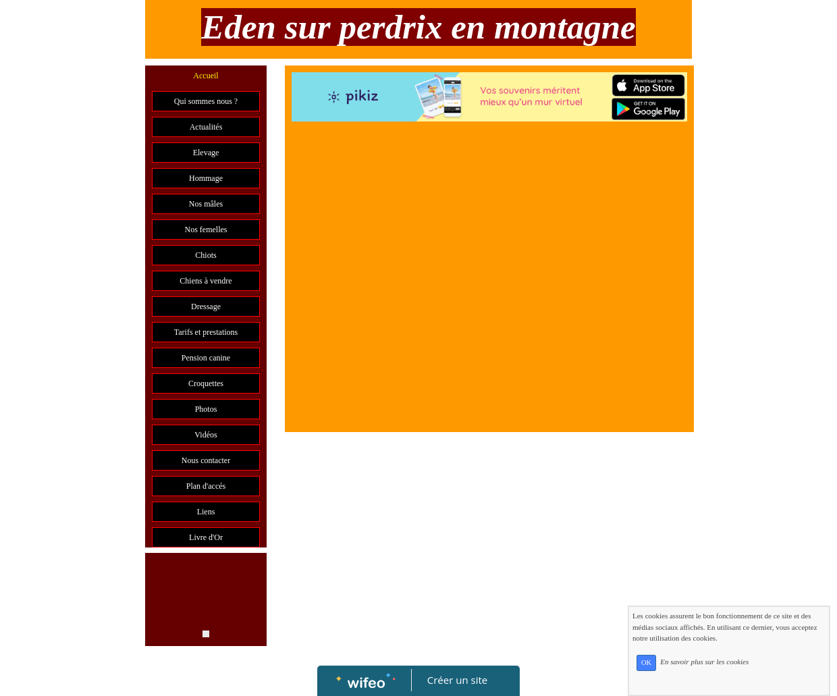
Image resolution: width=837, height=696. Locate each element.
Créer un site (457, 680)
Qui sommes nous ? (206, 101)
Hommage (206, 178)
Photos (206, 409)
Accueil (205, 75)
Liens (206, 511)
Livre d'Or (206, 537)
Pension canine (206, 358)
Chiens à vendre (206, 281)
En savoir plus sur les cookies (704, 662)
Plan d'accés (205, 486)
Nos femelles (206, 229)
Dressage (206, 306)
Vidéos (205, 434)
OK (646, 662)
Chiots (205, 255)
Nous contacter (206, 460)
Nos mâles (206, 204)
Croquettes (205, 383)
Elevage (206, 152)
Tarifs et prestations (206, 332)
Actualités (206, 127)
